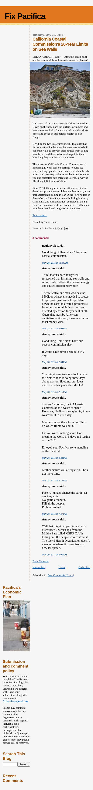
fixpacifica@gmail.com (15, 701)
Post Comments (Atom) (61, 575)
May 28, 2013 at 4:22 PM (54, 458)
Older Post (84, 567)
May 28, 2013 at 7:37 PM (54, 514)
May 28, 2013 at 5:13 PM (54, 480)
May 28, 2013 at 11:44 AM (55, 262)
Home (62, 567)
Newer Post (38, 567)
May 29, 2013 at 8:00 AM (54, 554)
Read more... (39, 215)
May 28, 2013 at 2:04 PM (54, 328)
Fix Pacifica (25, 16)
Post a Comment (40, 561)
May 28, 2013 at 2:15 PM (54, 392)
